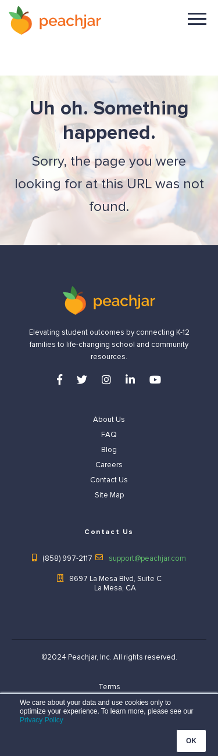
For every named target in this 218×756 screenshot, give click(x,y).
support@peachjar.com (147, 558)
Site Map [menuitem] (109, 495)
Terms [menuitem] (109, 686)
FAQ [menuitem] (109, 434)
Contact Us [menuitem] (109, 480)
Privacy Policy (41, 720)
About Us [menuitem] (109, 419)
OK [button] (191, 741)
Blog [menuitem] (109, 449)
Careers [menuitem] (109, 465)
